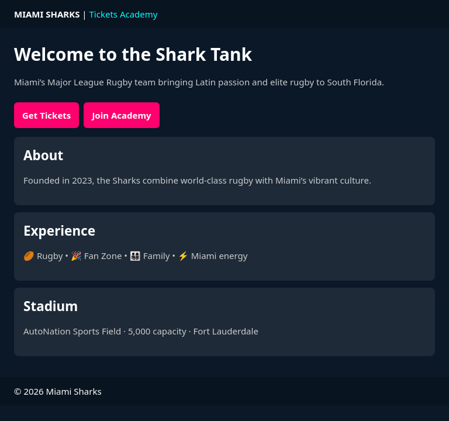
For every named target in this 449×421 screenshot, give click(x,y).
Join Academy (121, 115)
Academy (139, 14)
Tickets (103, 14)
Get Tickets (46, 115)
